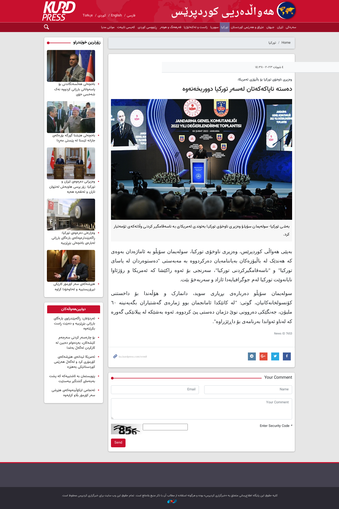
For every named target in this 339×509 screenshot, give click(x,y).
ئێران (280, 27)
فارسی (131, 15)
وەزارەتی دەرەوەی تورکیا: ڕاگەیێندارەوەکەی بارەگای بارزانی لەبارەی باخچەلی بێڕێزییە (73, 238)
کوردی (102, 15)
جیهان (270, 27)
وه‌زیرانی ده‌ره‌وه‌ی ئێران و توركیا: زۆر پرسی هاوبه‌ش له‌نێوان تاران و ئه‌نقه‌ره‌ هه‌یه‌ (72, 186)
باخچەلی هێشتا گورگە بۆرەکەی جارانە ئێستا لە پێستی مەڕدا (73, 138)
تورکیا (224, 27)
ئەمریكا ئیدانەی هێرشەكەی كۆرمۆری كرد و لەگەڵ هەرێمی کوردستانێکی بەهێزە (74, 362)
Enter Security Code (276, 426)
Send (118, 442)
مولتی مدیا (107, 27)
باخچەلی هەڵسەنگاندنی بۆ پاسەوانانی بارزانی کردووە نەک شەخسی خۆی (74, 89)
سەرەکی (291, 27)
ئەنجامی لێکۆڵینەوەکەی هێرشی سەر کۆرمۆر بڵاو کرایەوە (73, 393)
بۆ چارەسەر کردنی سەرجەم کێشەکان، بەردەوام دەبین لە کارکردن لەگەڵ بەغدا (75, 342)
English (116, 15)
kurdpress (234, 10)
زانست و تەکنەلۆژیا (196, 27)
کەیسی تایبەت (126, 27)
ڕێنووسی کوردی (147, 27)
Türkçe (88, 15)
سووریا (214, 27)
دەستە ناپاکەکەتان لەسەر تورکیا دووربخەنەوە (237, 89)
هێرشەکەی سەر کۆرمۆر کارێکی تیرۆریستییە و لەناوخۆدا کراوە (74, 287)
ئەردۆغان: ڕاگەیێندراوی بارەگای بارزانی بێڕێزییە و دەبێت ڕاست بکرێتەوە (74, 323)
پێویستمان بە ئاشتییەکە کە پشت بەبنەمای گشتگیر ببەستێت (72, 379)
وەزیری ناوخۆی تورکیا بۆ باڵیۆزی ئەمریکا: (265, 79)
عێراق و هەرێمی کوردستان (247, 27)
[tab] (73, 309)
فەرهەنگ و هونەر (170, 27)
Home (286, 43)
